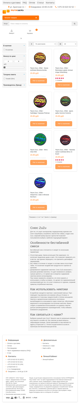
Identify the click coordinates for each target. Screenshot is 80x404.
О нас (9, 353)
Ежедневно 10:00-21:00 (40, 7)
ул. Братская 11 (17, 7)
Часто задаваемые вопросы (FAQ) (19, 350)
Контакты (46, 343)
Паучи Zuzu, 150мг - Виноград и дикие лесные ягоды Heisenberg (64, 70)
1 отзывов (58, 80)
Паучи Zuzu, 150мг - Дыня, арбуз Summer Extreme (64, 112)
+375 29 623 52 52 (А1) (15, 362)
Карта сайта (47, 348)
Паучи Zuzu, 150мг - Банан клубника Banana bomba (39, 69)
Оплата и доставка (13, 343)
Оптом (9, 346)
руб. (5, 64)
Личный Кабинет (48, 359)
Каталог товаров (21, 18)
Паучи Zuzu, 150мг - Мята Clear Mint (39, 151)
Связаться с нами (49, 346)
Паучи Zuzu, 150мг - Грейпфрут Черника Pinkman (40, 112)
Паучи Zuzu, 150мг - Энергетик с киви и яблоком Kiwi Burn (39, 195)
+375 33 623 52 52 (65, 7)
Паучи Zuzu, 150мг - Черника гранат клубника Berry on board (65, 152)
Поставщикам (12, 348)
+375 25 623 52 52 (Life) (15, 364)
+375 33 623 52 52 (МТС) (15, 359)
